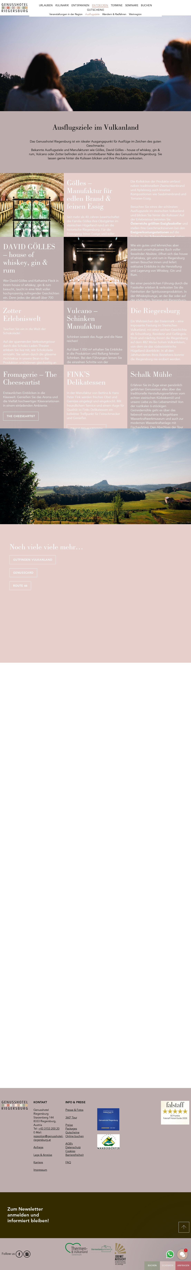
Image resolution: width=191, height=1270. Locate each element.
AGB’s (69, 1143)
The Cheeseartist (21, 416)
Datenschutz (73, 1147)
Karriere (38, 1162)
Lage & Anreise (43, 1155)
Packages (71, 1128)
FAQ (68, 1162)
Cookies (70, 1151)
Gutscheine (72, 1132)
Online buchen (74, 1136)
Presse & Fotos (74, 1110)
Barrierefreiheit (74, 1155)
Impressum (40, 1170)
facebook (19, 1254)
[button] (182, 1254)
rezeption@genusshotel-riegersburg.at (48, 1138)
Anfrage (38, 1147)
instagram (26, 1254)
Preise (69, 1125)
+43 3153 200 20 (48, 1128)
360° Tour (71, 1117)
